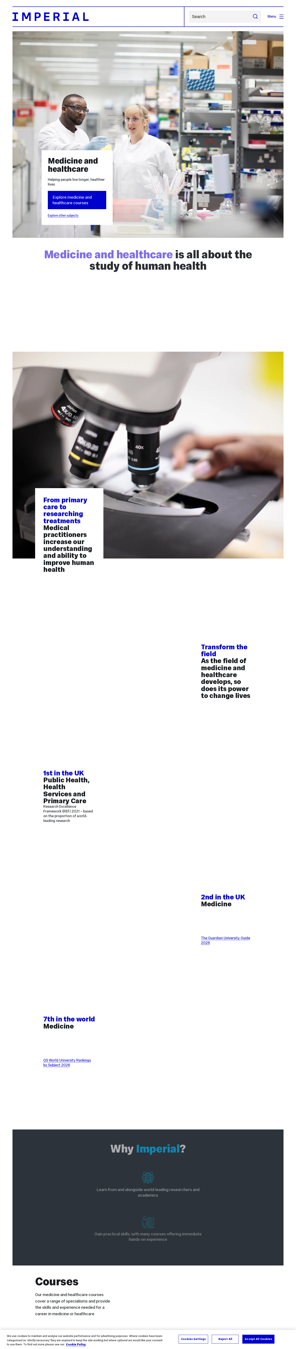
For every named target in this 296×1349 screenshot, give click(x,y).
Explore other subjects (63, 215)
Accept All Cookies (258, 1339)
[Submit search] (255, 17)
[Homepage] (98, 16)
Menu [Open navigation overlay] (276, 16)
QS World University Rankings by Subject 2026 (67, 1062)
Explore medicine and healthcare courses (72, 200)
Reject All (225, 1339)
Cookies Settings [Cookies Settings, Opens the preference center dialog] (193, 1339)
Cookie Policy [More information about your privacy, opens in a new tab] (76, 1344)
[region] (148, 1339)
